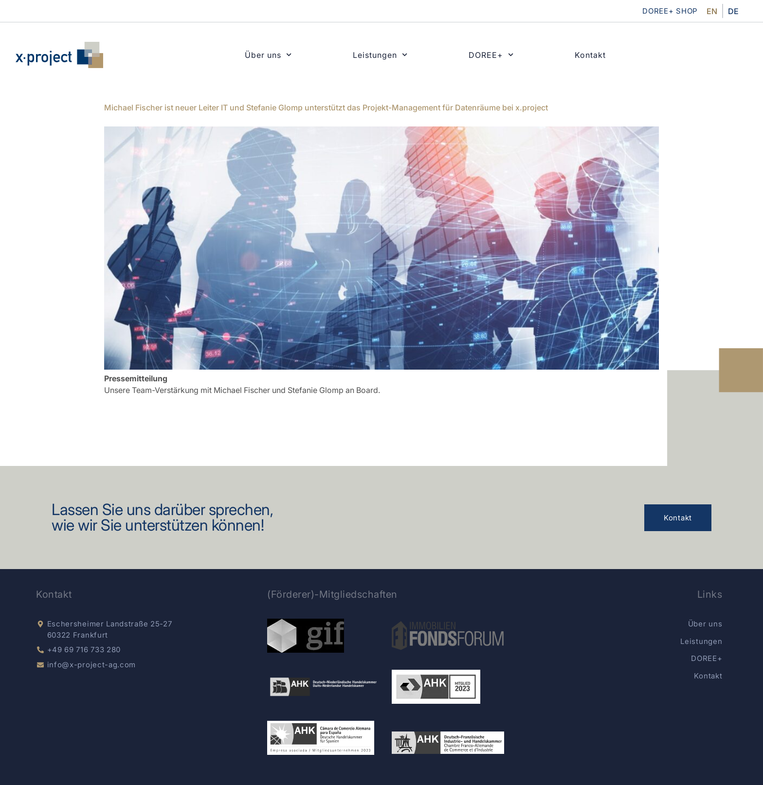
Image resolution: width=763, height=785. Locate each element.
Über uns (268, 55)
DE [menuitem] (733, 11)
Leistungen (380, 55)
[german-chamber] (436, 687)
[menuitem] (712, 11)
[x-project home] (59, 55)
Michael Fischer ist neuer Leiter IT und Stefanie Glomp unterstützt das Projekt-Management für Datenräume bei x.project (326, 107)
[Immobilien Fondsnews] (448, 636)
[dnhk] (323, 687)
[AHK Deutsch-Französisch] (448, 743)
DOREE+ (491, 55)
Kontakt (590, 55)
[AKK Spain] (320, 738)
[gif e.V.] (305, 636)
